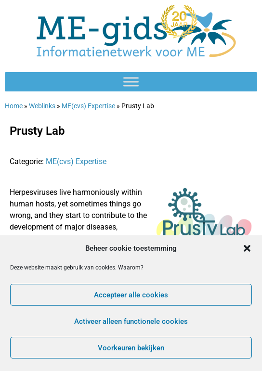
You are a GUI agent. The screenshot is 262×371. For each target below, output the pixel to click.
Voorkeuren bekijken (131, 348)
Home (14, 106)
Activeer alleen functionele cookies (131, 321)
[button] (247, 248)
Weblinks (42, 106)
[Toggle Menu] (131, 81)
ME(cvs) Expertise (88, 106)
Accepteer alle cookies (131, 295)
